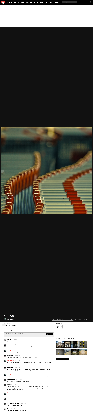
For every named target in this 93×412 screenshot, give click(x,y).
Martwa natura (60, 332)
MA (5, 385)
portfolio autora (62, 359)
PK (5, 399)
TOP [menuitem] (31, 2)
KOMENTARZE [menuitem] (57, 2)
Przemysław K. (11, 398)
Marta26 (9, 385)
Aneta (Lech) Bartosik (13, 404)
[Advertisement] (46, 15)
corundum (10, 345)
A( (5, 404)
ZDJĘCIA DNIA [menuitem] (24, 2)
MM (5, 380)
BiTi (8, 409)
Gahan (9, 340)
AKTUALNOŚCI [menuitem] (41, 2)
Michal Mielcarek (12, 380)
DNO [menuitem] (34, 2)
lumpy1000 (10, 319)
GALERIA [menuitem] (16, 2)
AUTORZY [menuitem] (49, 2)
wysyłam (50, 334)
